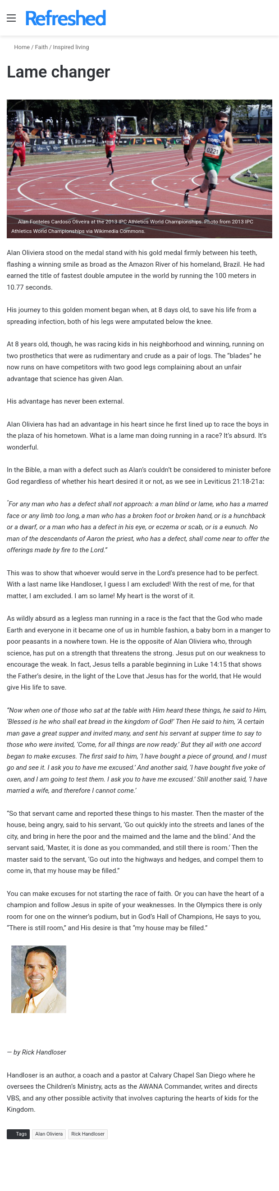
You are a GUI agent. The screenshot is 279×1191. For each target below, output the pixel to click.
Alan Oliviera (49, 1134)
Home (18, 47)
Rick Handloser (88, 1134)
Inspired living (71, 47)
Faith (41, 47)
